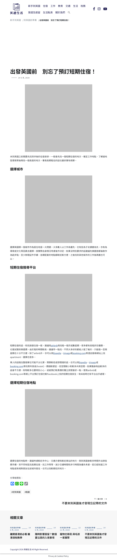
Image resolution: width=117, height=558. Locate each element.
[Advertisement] (58, 46)
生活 (75, 6)
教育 (60, 6)
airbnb (54, 345)
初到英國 (17, 492)
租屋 (28, 492)
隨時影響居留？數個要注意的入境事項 (46, 535)
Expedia (57, 353)
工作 (52, 6)
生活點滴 (48, 12)
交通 (68, 6)
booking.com (79, 353)
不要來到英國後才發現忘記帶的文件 (83, 501)
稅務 (83, 6)
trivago (66, 353)
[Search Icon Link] (69, 12)
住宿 (45, 6)
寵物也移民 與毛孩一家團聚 (70, 535)
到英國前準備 (30, 20)
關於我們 (60, 12)
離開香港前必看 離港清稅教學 (20, 535)
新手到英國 (34, 6)
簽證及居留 (34, 12)
